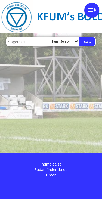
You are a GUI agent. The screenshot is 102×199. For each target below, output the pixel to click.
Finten (51, 175)
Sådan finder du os (51, 169)
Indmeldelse (51, 164)
